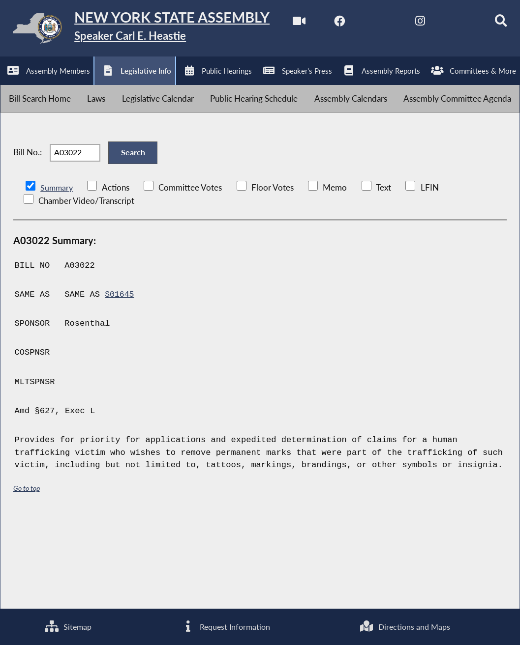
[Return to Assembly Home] (152, 30)
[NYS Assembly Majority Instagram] (134, 84)
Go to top (26, 576)
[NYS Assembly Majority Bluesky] (175, 84)
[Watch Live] (11, 84)
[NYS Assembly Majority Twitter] (93, 84)
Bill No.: (27, 236)
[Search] (216, 84)
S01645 (120, 383)
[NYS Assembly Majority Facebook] (52, 84)
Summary (57, 276)
